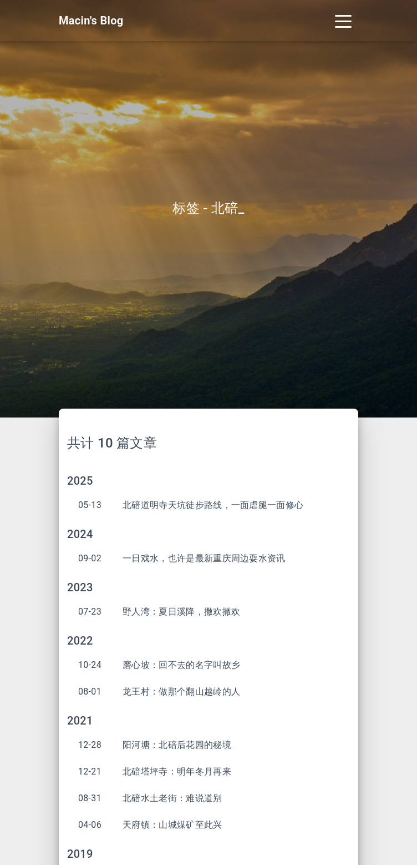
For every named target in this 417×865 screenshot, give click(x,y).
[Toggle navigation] (343, 20)
